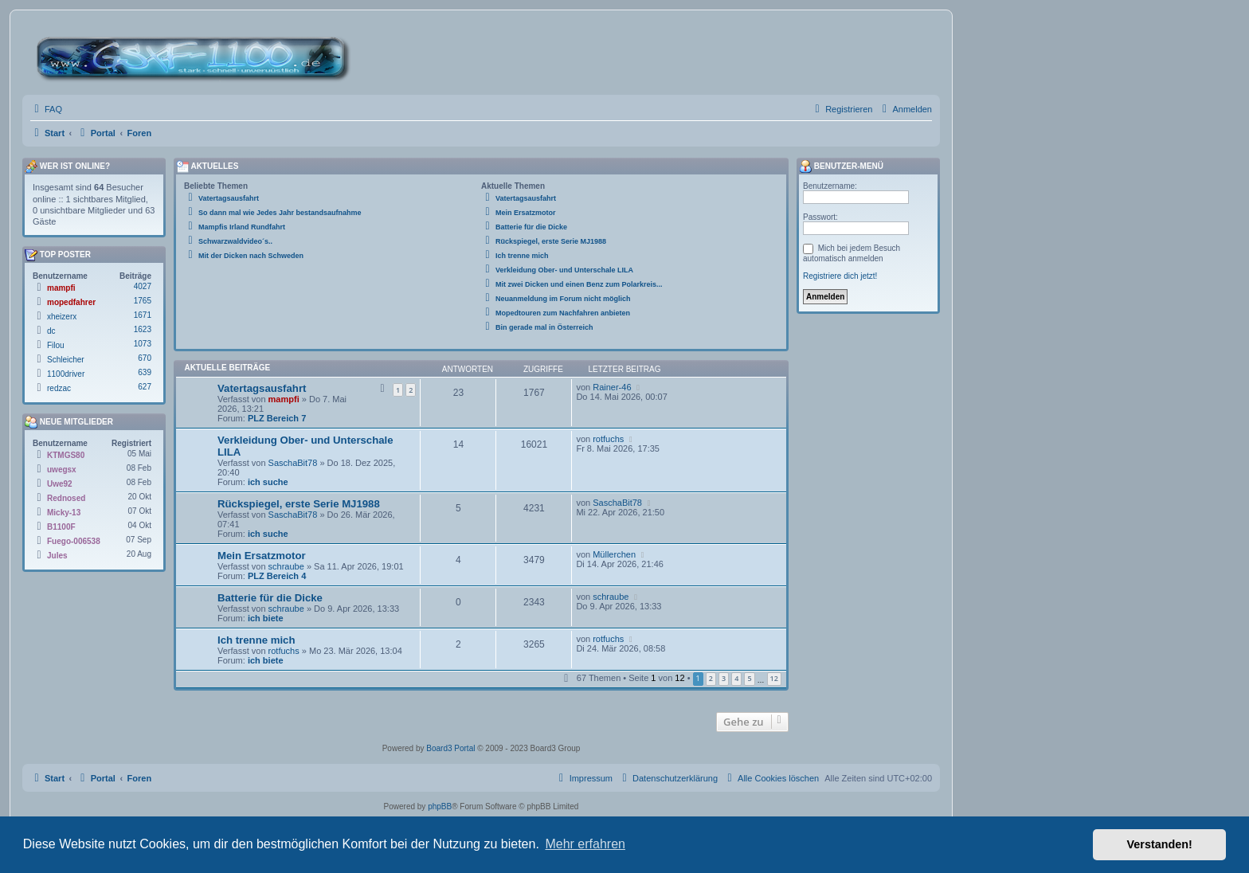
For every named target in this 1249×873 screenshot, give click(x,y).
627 (144, 386)
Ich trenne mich (256, 640)
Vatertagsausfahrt (261, 388)
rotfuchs (608, 439)
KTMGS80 (65, 455)
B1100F (61, 527)
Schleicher (65, 359)
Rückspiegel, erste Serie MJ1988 (298, 504)
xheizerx (61, 316)
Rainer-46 (612, 387)
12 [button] (774, 678)
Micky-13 (63, 512)
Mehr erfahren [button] (585, 844)
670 (144, 358)
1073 (142, 343)
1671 (142, 315)
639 (144, 372)
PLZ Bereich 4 (277, 576)
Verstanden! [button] (1159, 844)
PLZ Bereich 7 (277, 418)
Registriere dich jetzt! (840, 276)
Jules (57, 555)
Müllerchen (614, 554)
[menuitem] (46, 109)
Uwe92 (59, 484)
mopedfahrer (71, 302)
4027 (142, 286)
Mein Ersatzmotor (261, 556)
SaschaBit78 (293, 463)
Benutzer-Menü (841, 166)
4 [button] (736, 678)
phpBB (440, 806)
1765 (142, 300)
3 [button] (724, 678)
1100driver (65, 374)
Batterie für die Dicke (270, 598)
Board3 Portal (450, 748)
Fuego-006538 (73, 541)
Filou (56, 345)
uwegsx (61, 469)
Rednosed (66, 498)
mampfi (284, 399)
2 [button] (711, 678)
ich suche (268, 482)
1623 (142, 329)
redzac (59, 388)
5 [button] (749, 678)
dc (51, 331)
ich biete (266, 618)
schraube (286, 566)
